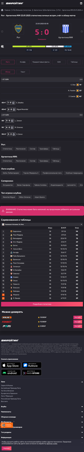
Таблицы (56, 149)
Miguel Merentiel (22, 109)
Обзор (7, 72)
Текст (23, 72)
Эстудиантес (8, 185)
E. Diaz (73, 85)
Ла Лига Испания (7, 391)
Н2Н (59, 62)
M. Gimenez (19, 127)
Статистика (7, 149)
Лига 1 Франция (7, 396)
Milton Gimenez (24, 197)
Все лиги (4, 401)
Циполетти (71, 185)
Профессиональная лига (52, 173)
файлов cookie (52, 444)
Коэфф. (23, 62)
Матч (8, 62)
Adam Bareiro (40, 197)
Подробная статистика (42, 304)
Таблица (74, 62)
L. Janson (18, 121)
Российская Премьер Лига (11, 399)
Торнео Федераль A (30, 173)
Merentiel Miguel (9, 197)
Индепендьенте (57, 185)
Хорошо (6, 448)
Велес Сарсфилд (23, 185)
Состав (32, 149)
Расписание (20, 149)
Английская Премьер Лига (11, 388)
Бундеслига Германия (9, 393)
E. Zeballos (20, 103)
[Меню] (2, 3)
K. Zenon (20, 134)
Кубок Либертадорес (11, 173)
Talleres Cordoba (40, 185)
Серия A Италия (7, 385)
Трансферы (44, 149)
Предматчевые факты (41, 62)
